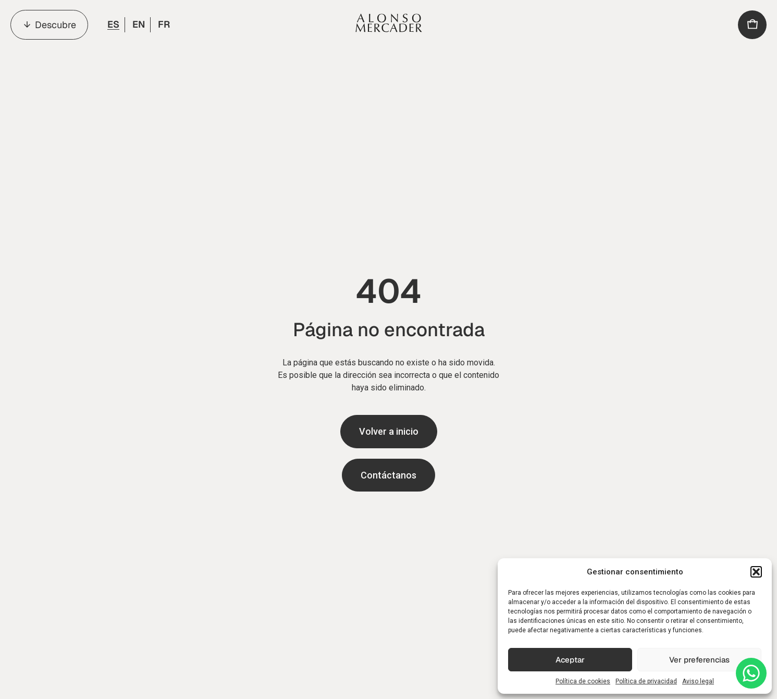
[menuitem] (112, 24)
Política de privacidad (646, 681)
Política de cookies (583, 681)
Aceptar (570, 660)
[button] (756, 572)
